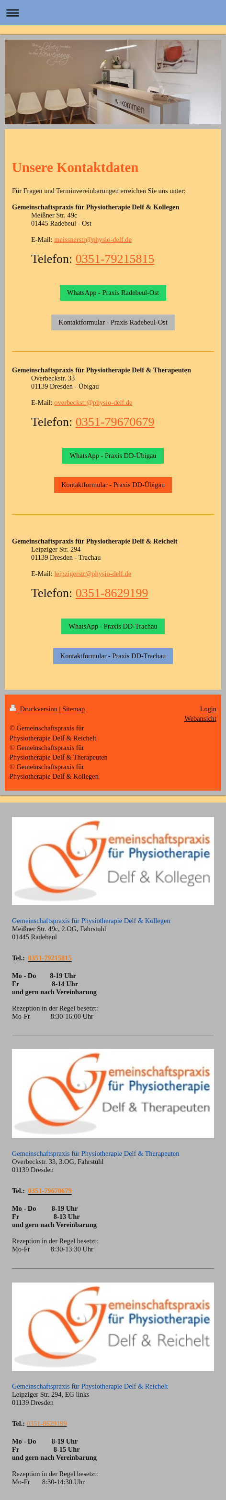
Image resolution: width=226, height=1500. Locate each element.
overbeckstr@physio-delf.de (93, 402)
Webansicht (200, 718)
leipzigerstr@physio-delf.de (92, 573)
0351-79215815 (115, 259)
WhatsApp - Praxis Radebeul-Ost (113, 292)
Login (208, 709)
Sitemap (73, 709)
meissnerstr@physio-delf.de (93, 239)
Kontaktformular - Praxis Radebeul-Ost (112, 322)
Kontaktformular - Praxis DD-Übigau (113, 485)
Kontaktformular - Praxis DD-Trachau (113, 656)
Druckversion (34, 709)
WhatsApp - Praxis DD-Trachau (112, 626)
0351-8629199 (112, 593)
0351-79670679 (115, 422)
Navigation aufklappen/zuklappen (113, 12)
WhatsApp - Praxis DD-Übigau (112, 455)
